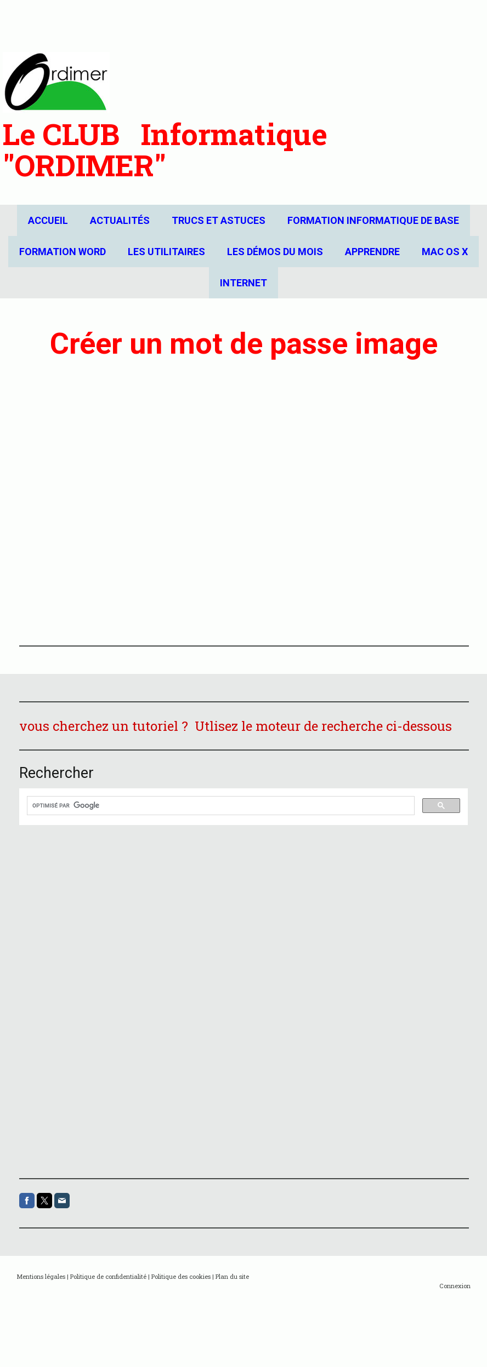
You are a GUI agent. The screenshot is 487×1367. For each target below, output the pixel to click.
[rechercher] (219, 806)
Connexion (455, 1286)
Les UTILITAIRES (166, 251)
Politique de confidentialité (108, 1276)
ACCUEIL (48, 220)
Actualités (120, 220)
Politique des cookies (181, 1276)
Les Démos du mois (275, 251)
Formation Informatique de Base (373, 220)
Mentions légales (40, 1276)
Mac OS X (445, 251)
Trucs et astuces (218, 220)
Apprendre (372, 251)
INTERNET (243, 283)
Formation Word (62, 251)
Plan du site (232, 1276)
